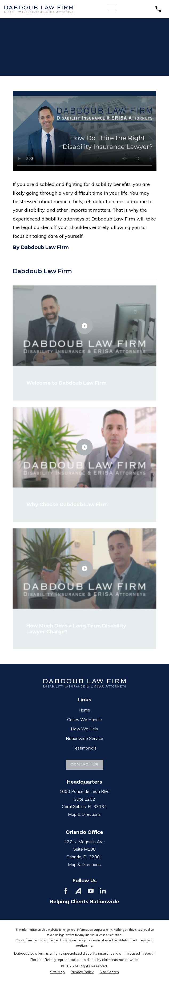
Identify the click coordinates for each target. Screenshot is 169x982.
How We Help (84, 728)
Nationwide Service (84, 738)
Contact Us (84, 764)
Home (84, 710)
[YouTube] (91, 891)
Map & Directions (84, 814)
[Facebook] (66, 891)
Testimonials (84, 748)
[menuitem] (57, 972)
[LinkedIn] (103, 891)
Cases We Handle (84, 719)
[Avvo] (78, 891)
